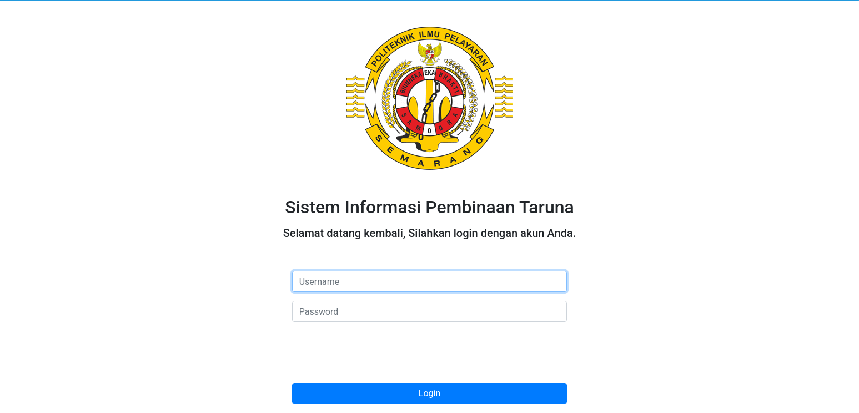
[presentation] (376, 352)
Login (429, 393)
